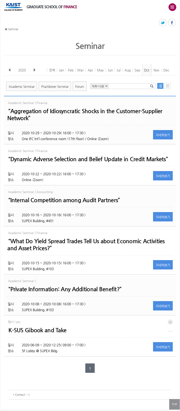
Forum (79, 86)
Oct (146, 70)
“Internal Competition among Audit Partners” (64, 200)
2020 (22, 70)
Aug (127, 70)
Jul (118, 70)
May (100, 70)
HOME (6, 29)
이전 (9, 70)
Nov (156, 70)
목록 (160, 86)
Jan (61, 70)
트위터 (163, 23)
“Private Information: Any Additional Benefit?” (64, 289)
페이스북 (172, 23)
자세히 (163, 135)
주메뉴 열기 (172, 7)
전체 (52, 70)
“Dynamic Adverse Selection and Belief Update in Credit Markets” (88, 159)
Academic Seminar (21, 86)
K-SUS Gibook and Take (37, 330)
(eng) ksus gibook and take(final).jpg (171, 326)
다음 (34, 70)
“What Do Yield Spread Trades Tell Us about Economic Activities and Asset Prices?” (86, 244)
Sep (137, 70)
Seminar (13, 29)
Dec (166, 70)
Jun (110, 70)
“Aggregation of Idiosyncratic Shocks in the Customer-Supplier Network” (84, 114)
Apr (90, 70)
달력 (167, 86)
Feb (70, 70)
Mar (80, 70)
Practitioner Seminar (54, 86)
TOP (174, 404)
